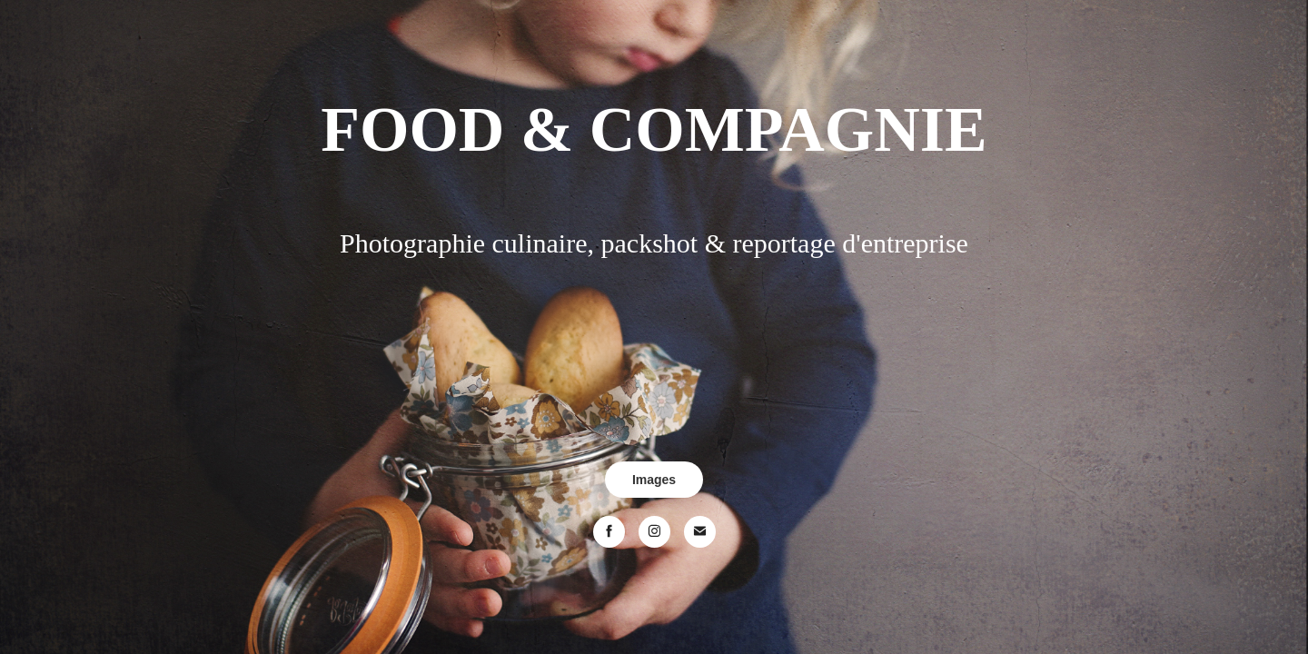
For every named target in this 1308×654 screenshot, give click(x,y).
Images (654, 479)
